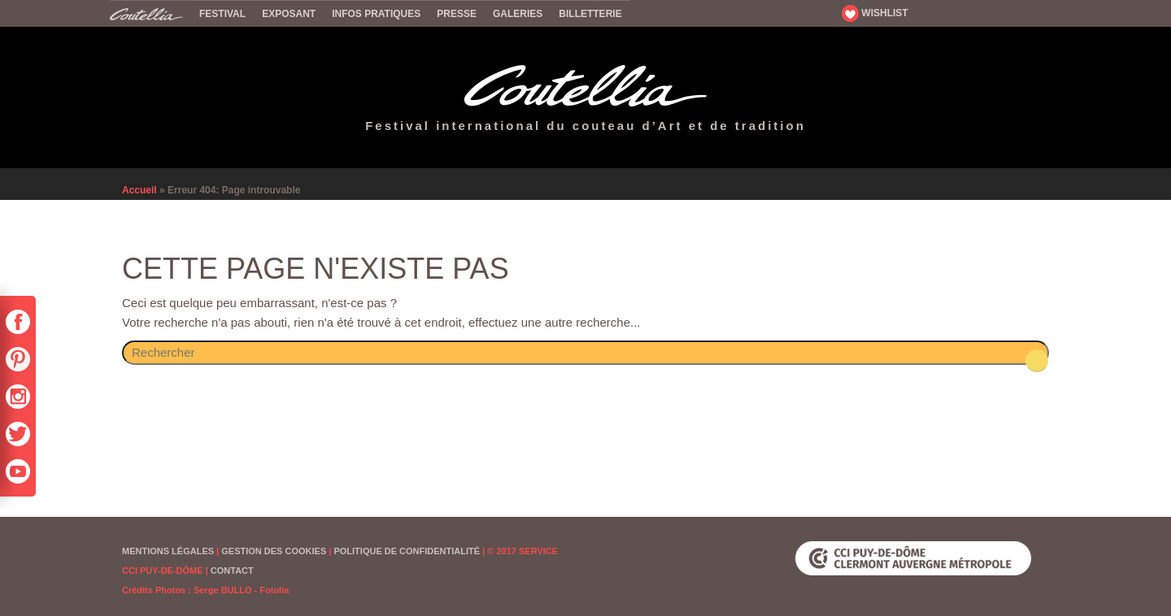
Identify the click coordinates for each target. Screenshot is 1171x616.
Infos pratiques (376, 14)
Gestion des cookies (273, 551)
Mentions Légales (168, 551)
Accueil (150, 13)
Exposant (289, 14)
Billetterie (590, 14)
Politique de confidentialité (406, 551)
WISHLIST (875, 13)
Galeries (517, 14)
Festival (222, 14)
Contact (232, 570)
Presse (457, 14)
